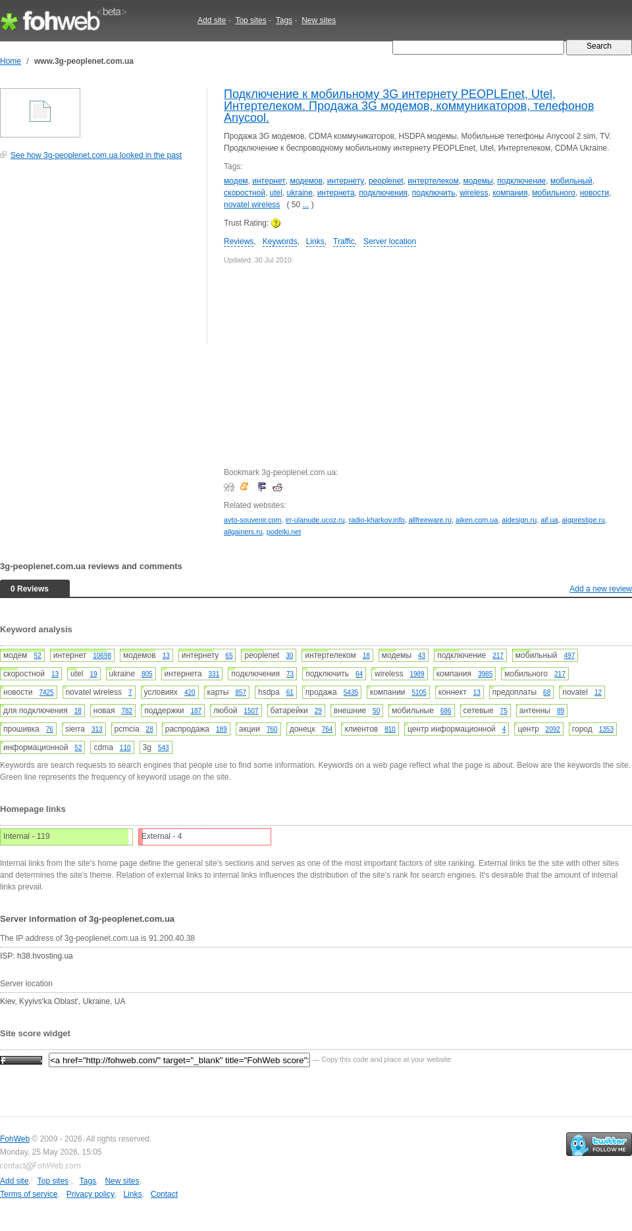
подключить (434, 192)
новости (594, 192)
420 (190, 692)
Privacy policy (90, 1194)
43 (421, 655)
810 (390, 729)
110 (125, 747)
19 (93, 674)
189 (221, 729)
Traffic (344, 241)
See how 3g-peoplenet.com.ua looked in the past (96, 155)
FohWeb (15, 1138)
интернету (346, 181)
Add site (212, 20)
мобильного (553, 192)
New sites (319, 20)
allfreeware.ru (430, 520)
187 (195, 711)
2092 (553, 729)
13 (166, 655)
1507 (251, 711)
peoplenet (386, 181)
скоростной (244, 192)
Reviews (238, 241)
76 (49, 729)
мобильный (571, 181)
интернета (336, 192)
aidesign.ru (519, 520)
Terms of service (28, 1194)
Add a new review (600, 588)
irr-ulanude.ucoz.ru (315, 520)
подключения (383, 192)
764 (327, 729)
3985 (485, 674)
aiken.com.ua (477, 520)
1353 (606, 729)
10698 (102, 655)
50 (376, 711)
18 (366, 655)
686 (446, 711)
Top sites (250, 20)
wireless (474, 192)
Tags (284, 20)
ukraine (300, 192)
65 (228, 655)
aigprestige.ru (583, 520)
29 (318, 711)
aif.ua (549, 520)
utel (276, 192)
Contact (164, 1194)
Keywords (280, 241)
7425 (46, 692)
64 (359, 674)
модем (236, 181)
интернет (268, 181)
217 (498, 655)
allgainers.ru (243, 532)
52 (37, 655)
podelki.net (284, 532)
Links (315, 241)
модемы (477, 181)
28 (149, 729)
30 (289, 655)
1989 (416, 674)
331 (214, 674)
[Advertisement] (99, 259)
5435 (351, 692)
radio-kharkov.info (377, 520)
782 (126, 711)
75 (504, 711)
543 (163, 747)
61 (290, 692)
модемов (306, 181)
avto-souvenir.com (253, 520)
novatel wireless (252, 204)
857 (240, 692)
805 (147, 674)
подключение (521, 181)
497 (569, 655)
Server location (389, 241)
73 (290, 674)
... (305, 204)
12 (598, 692)
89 (560, 711)
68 (546, 692)
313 (97, 729)
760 (272, 729)
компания (509, 192)
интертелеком (433, 181)
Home (10, 61)
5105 (419, 692)
